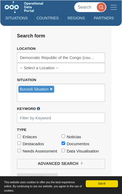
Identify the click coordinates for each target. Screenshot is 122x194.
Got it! (101, 183)
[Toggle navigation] (113, 7)
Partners (104, 18)
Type (21, 130)
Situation (26, 80)
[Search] (90, 7)
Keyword (28, 108)
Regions (76, 18)
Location (26, 49)
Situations (16, 18)
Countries (48, 18)
